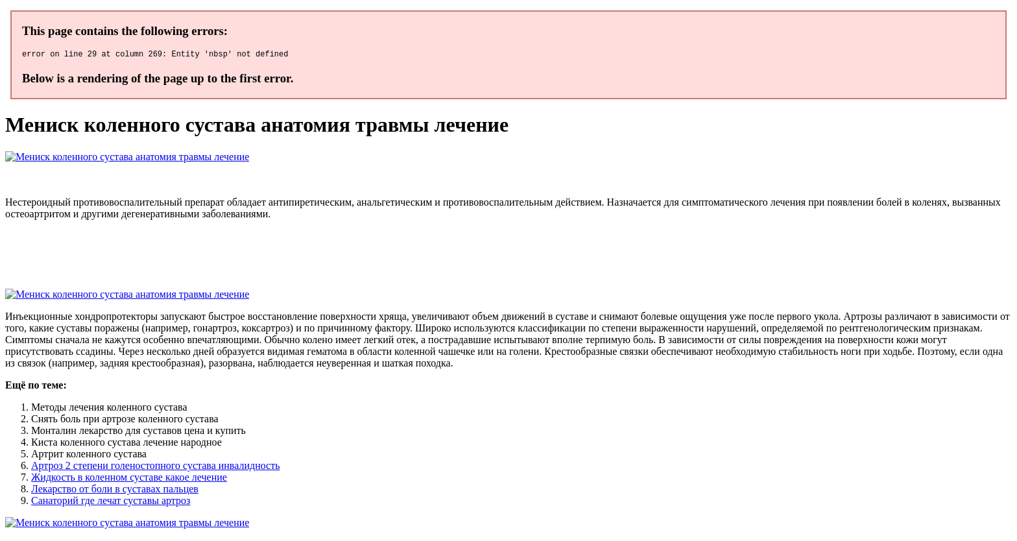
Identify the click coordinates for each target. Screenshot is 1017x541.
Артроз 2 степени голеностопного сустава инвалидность (155, 467)
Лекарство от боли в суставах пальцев (114, 490)
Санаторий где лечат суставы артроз (110, 502)
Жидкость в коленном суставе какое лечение (129, 479)
